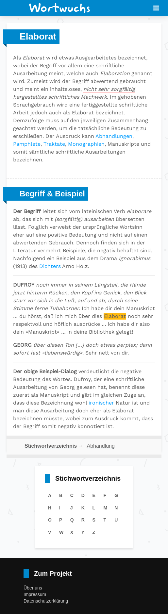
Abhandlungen (113, 136)
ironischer (101, 403)
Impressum (35, 594)
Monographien (86, 144)
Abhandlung (101, 446)
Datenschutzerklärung (46, 601)
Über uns (33, 587)
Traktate (54, 144)
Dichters (50, 266)
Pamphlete (27, 144)
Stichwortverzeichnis (51, 446)
